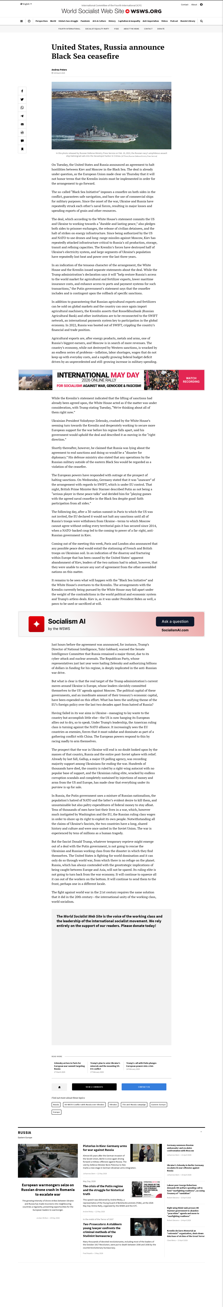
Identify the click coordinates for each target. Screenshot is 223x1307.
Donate (161, 29)
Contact (184, 4)
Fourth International (69, 29)
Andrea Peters (59, 69)
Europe (56, 1112)
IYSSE (116, 29)
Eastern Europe (158, 1104)
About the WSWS (131, 29)
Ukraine (113, 1104)
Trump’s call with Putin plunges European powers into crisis (141, 1064)
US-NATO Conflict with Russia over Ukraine (84, 1104)
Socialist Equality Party (97, 29)
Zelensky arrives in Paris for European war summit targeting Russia (69, 1066)
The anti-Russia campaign (134, 1104)
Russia (56, 1104)
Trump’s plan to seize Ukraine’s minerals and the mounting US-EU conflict (105, 1066)
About (194, 4)
